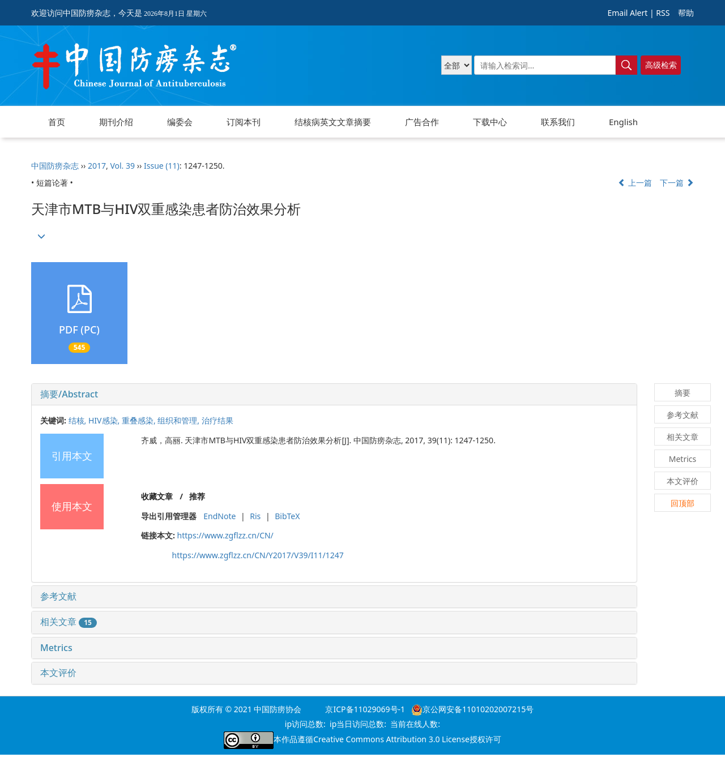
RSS (662, 12)
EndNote (219, 516)
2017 (97, 165)
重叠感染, (139, 420)
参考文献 (58, 596)
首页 (56, 121)
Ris (255, 516)
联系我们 (558, 121)
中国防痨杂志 (55, 165)
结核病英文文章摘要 (333, 121)
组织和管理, (179, 420)
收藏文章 (157, 496)
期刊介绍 (116, 121)
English (623, 121)
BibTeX (287, 516)
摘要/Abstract (69, 394)
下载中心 (490, 121)
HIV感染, (105, 420)
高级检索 (661, 64)
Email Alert (627, 12)
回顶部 (682, 503)
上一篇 (635, 182)
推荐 (197, 496)
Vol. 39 (122, 165)
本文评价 (58, 672)
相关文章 (68, 621)
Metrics (56, 647)
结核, (78, 420)
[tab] (334, 394)
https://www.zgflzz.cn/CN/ (225, 535)
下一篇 (677, 182)
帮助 (686, 12)
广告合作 (422, 121)
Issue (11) (162, 165)
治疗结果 (217, 420)
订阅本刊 (244, 121)
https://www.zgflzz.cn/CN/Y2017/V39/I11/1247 (258, 555)
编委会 (180, 121)
